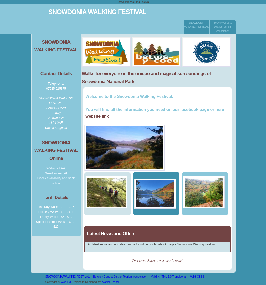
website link (97, 116)
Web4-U (66, 281)
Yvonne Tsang (110, 281)
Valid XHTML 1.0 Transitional (168, 276)
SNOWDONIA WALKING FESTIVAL (196, 26)
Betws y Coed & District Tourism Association (223, 26)
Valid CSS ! (197, 276)
